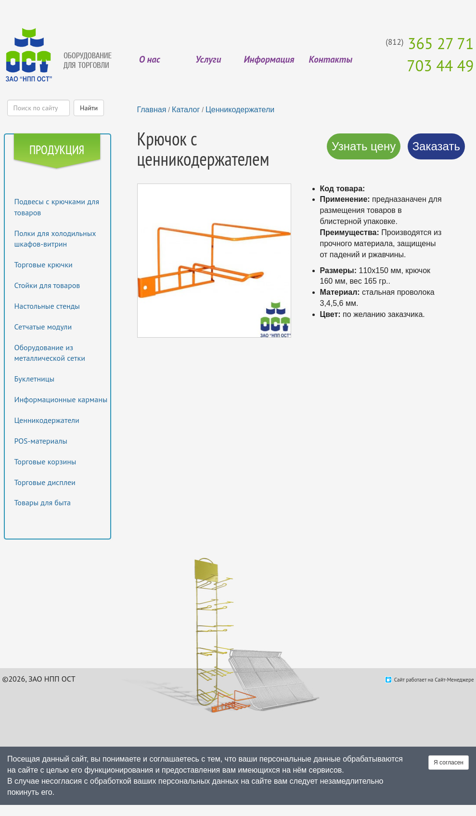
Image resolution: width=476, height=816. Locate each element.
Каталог (186, 109)
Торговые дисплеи (45, 482)
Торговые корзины (45, 461)
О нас (149, 59)
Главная (152, 109)
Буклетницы (34, 378)
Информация (269, 59)
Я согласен (448, 762)
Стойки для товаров (47, 285)
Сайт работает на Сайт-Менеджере (434, 679)
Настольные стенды (47, 306)
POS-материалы (40, 441)
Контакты (330, 59)
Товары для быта (42, 502)
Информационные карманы (61, 399)
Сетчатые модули (43, 326)
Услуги (208, 59)
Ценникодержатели (46, 420)
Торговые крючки (43, 264)
